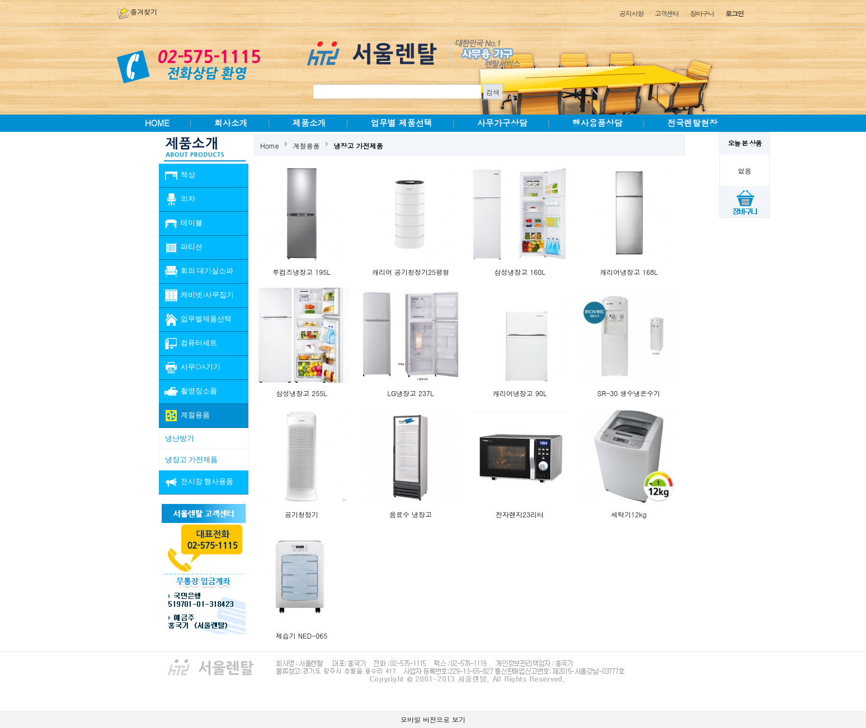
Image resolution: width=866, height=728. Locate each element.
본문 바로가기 (0, 0)
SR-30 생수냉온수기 (629, 393)
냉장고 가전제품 (358, 145)
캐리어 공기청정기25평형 (410, 272)
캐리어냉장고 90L (520, 393)
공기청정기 (301, 514)
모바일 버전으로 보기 (433, 719)
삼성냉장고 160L (519, 272)
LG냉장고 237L (411, 393)
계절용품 (306, 145)
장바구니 (702, 13)
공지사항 (631, 13)
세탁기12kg (628, 514)
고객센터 (667, 13)
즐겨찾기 (137, 11)
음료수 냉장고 (410, 514)
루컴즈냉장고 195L (301, 272)
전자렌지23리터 (520, 514)
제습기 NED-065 (302, 635)
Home (269, 145)
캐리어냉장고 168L (629, 272)
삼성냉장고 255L (301, 393)
